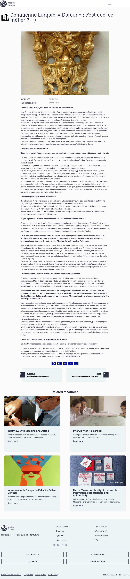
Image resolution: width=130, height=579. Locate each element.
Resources (61, 540)
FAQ (96, 540)
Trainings (60, 531)
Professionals (62, 526)
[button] (109, 3)
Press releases (101, 535)
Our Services (101, 526)
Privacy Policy (40, 575)
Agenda (59, 535)
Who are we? (101, 531)
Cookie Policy (53, 575)
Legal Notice (28, 575)
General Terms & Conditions (11, 575)
